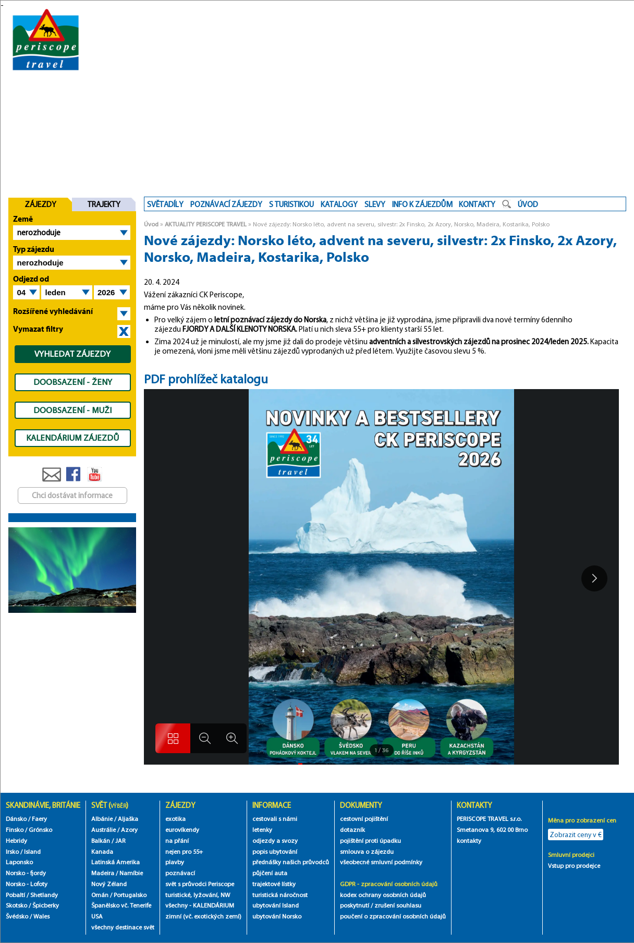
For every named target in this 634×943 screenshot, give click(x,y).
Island (32, 851)
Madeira (102, 873)
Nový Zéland (109, 884)
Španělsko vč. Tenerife (121, 905)
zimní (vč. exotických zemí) (203, 916)
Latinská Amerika (115, 862)
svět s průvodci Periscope (199, 884)
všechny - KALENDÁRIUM (199, 905)
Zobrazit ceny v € (576, 834)
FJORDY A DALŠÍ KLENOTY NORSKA (239, 329)
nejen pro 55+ (184, 851)
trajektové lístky (274, 884)
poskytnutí (354, 905)
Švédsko (17, 916)
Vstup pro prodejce (574, 865)
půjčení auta (269, 873)
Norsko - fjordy (26, 873)
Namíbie (131, 873)
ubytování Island (275, 905)
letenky (262, 829)
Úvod (151, 224)
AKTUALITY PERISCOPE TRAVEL (206, 224)
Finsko (14, 829)
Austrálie (103, 829)
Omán (99, 895)
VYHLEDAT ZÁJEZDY (72, 353)
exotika (175, 819)
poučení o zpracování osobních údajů (393, 916)
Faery (39, 819)
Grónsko (40, 829)
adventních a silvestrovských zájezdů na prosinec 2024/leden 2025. (479, 341)
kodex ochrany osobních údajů (383, 895)
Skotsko (16, 905)
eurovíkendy (182, 829)
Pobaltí (15, 895)
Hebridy (16, 840)
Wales (41, 916)
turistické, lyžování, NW (197, 895)
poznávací (180, 873)
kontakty (470, 840)
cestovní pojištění (364, 819)
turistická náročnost (280, 895)
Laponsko (19, 862)
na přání (177, 840)
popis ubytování (274, 851)
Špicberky (45, 905)
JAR (120, 840)
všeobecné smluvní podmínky (381, 862)
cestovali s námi (274, 819)
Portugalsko (130, 895)
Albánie (102, 819)
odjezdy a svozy (275, 840)
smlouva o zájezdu (367, 851)
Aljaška (128, 819)
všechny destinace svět (122, 927)
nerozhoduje (38, 232)
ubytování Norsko (276, 916)
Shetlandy (44, 895)
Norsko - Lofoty (26, 884)
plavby (174, 862)
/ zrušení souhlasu (396, 905)
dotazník (352, 829)
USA (97, 916)
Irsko (12, 851)
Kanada (102, 851)
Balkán (100, 840)
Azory (129, 829)
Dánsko (16, 819)
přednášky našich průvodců (290, 862)
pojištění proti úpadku (370, 840)
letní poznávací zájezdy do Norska (270, 319)
